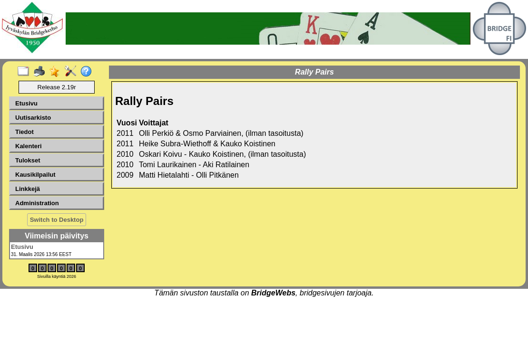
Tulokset (27, 160)
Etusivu (26, 103)
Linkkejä (27, 188)
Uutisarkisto (33, 117)
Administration (37, 203)
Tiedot (24, 131)
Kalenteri (28, 146)
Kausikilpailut (35, 174)
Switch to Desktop (57, 219)
